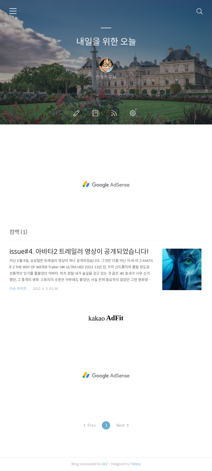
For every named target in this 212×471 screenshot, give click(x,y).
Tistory (135, 464)
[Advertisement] (106, 184)
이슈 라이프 (18, 288)
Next (122, 425)
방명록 (96, 113)
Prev (90, 425)
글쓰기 (77, 113)
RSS (115, 113)
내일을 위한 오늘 (106, 41)
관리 (134, 113)
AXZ (105, 464)
